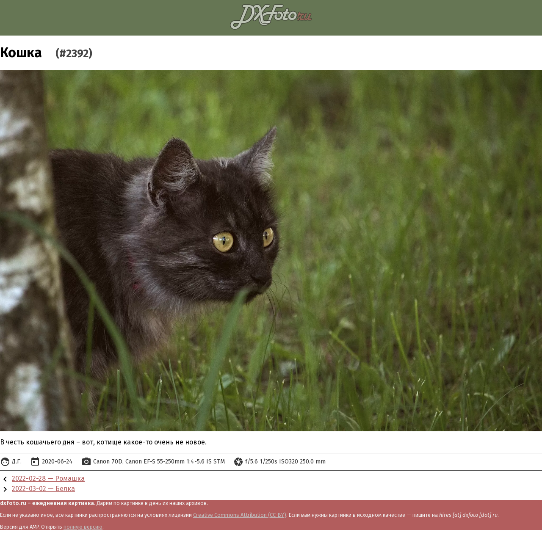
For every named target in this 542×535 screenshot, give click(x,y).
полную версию (83, 527)
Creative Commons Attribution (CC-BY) (239, 515)
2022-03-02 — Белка (43, 489)
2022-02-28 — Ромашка (48, 478)
